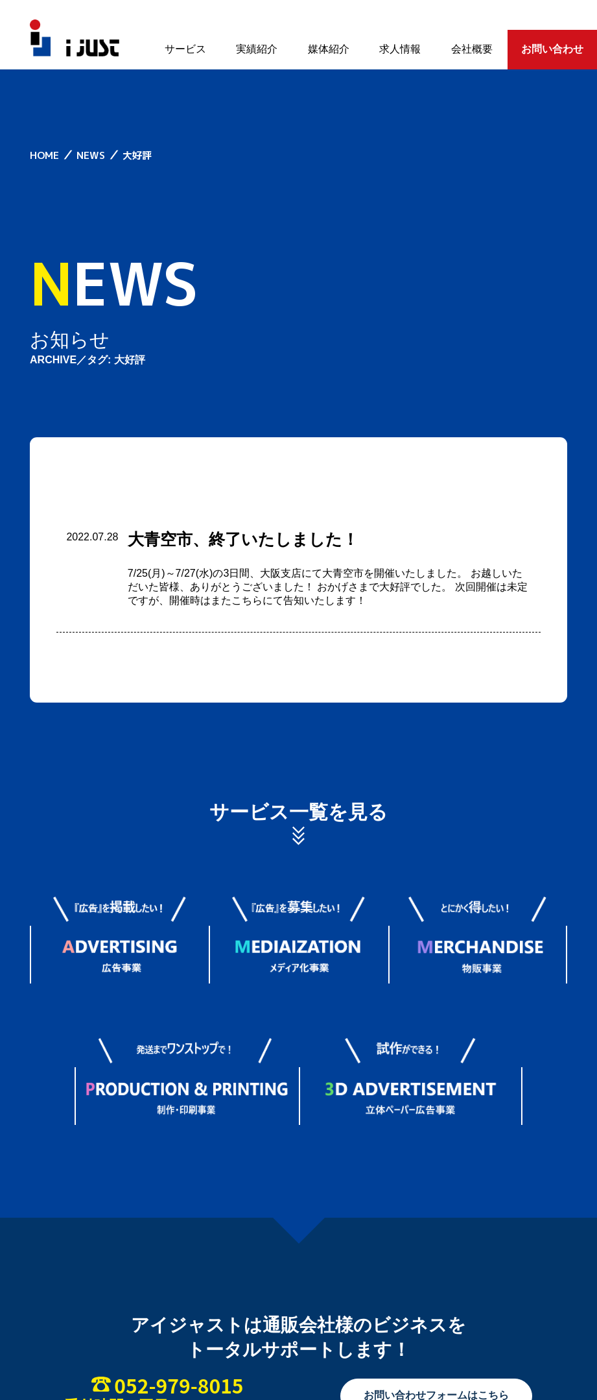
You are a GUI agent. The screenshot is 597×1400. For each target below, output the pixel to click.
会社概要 (472, 48)
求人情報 (400, 48)
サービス (185, 48)
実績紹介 (256, 48)
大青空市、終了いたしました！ (243, 539)
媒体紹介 (328, 48)
